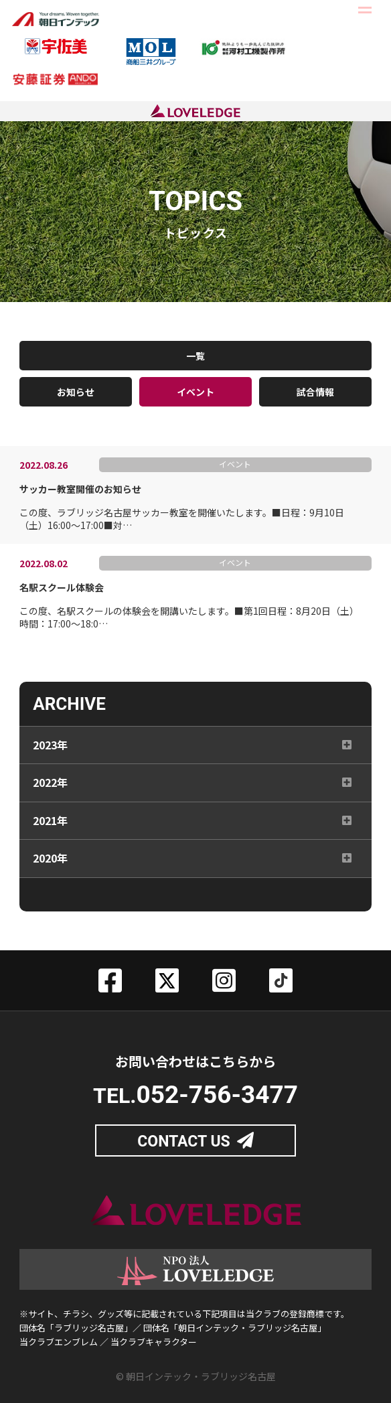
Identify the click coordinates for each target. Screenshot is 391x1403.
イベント (195, 391)
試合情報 (315, 391)
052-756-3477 (216, 1094)
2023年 (50, 748)
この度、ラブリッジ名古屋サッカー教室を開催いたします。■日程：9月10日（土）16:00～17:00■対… (190, 507)
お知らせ (75, 391)
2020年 (50, 862)
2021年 (50, 824)
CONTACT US (183, 1141)
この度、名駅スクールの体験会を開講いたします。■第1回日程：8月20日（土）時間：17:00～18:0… (190, 606)
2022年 (50, 786)
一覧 (195, 355)
